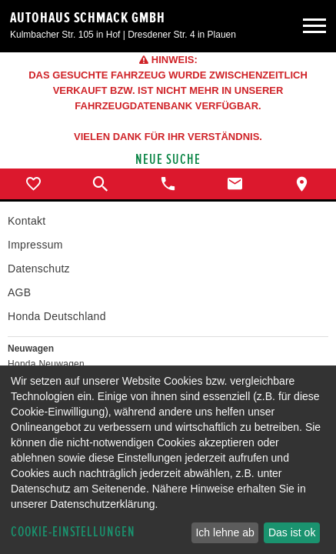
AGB (19, 292)
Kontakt (26, 221)
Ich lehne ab (224, 532)
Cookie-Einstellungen (73, 532)
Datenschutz (39, 268)
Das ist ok (291, 532)
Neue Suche (168, 159)
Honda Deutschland (57, 316)
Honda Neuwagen (46, 364)
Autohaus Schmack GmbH (87, 17)
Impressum (35, 245)
